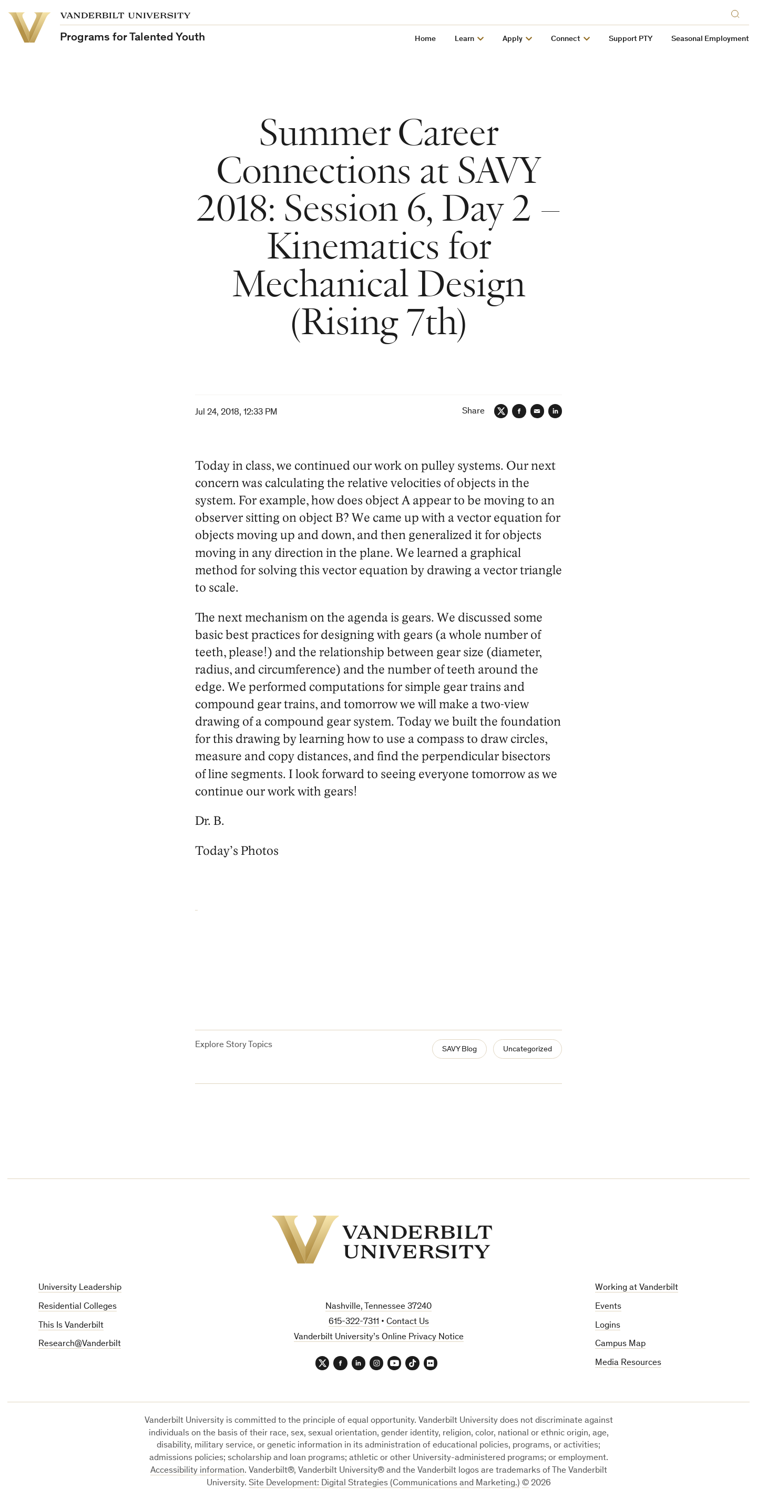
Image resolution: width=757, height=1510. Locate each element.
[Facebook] (514, 412)
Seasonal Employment (711, 39)
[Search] (738, 12)
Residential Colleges (77, 1306)
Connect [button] (566, 39)
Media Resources (628, 1362)
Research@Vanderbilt (79, 1343)
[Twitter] (494, 412)
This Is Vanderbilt (71, 1324)
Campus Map (620, 1343)
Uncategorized (524, 1049)
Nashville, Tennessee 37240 (378, 1306)
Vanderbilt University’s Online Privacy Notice (379, 1336)
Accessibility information (197, 1471)
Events (608, 1306)
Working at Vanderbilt (636, 1287)
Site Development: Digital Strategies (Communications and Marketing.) (384, 1484)
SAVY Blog (450, 1049)
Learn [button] (465, 39)
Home (425, 39)
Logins (607, 1324)
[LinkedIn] (554, 412)
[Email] (534, 412)
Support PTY (631, 39)
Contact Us (407, 1321)
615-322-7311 (354, 1321)
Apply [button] (513, 39)
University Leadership (79, 1287)
